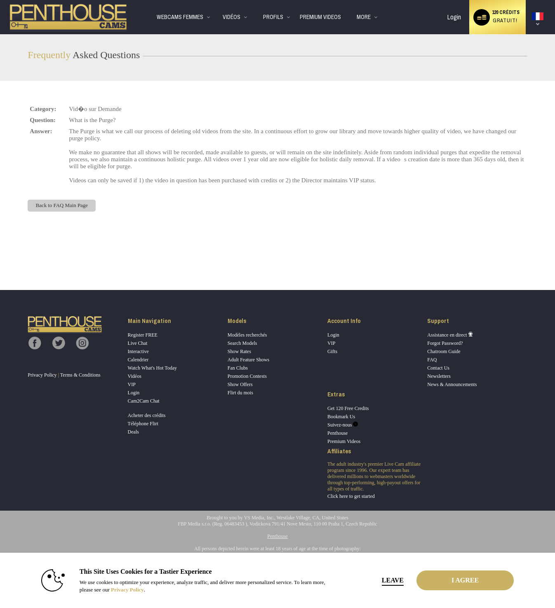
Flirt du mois (240, 393)
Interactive (138, 351)
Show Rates (239, 351)
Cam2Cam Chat (144, 401)
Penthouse (337, 433)
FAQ (432, 360)
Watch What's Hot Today (152, 368)
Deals (133, 432)
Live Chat (138, 343)
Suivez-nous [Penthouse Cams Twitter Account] (342, 425)
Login (454, 17)
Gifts (332, 351)
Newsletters (439, 376)
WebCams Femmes (180, 17)
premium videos (320, 17)
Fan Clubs (238, 368)
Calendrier (138, 360)
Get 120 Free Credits (348, 408)
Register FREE (143, 335)
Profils (273, 17)
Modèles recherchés (247, 335)
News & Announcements (452, 384)
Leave (393, 580)
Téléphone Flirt (143, 424)
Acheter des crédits (147, 415)
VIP (132, 384)
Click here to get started (351, 496)
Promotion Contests (247, 376)
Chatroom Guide (443, 351)
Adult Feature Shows (248, 360)
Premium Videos (343, 441)
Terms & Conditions (80, 375)
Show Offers (240, 384)
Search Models (242, 343)
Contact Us (438, 368)
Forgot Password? (445, 343)
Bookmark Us (341, 416)
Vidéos (231, 17)
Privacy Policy (42, 375)
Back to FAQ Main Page (62, 205)
